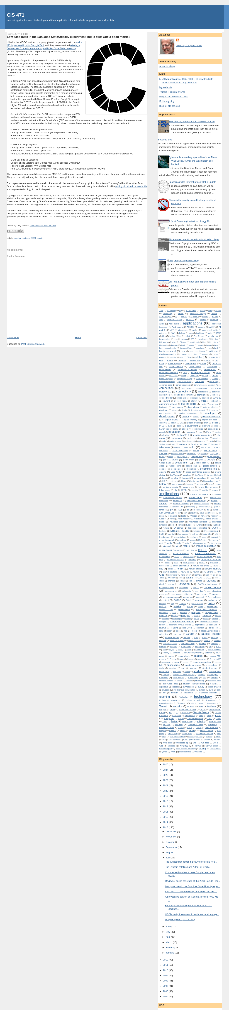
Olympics (211, 580)
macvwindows (180, 537)
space (171, 656)
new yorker (172, 575)
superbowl (163, 687)
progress (196, 612)
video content (206, 730)
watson (209, 737)
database (163, 410)
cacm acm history (197, 351)
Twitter (174, 721)
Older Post (142, 337)
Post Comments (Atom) (33, 344)
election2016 (182, 435)
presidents (163, 613)
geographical (182, 457)
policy (211, 603)
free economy (210, 450)
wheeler (217, 739)
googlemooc (177, 469)
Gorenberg (191, 469)
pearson (199, 600)
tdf (164, 692)
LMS (161, 534)
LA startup (178, 528)
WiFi (195, 742)
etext (211, 441)
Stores (179, 681)
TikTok (203, 709)
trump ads (169, 718)
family (186, 447)
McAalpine (202, 540)
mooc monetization (205, 553)
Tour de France (201, 712)
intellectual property (196, 500)
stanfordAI (164, 671)
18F (161, 310)
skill (164, 650)
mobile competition (206, 546)
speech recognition (202, 662)
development (167, 416)
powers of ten (166, 610)
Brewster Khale (185, 348)
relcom (162, 625)
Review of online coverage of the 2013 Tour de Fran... (192, 881)
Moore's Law (188, 557)
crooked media (180, 401)
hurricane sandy (170, 487)
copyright (201, 395)
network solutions (170, 572)
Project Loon (211, 612)
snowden (199, 649)
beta (175, 339)
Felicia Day (205, 447)
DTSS (161, 426)
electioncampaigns (203, 435)
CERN (170, 360)
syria (211, 690)
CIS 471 (16, 15)
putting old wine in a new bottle (131, 186)
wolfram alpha (212, 746)
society (165, 652)
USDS (189, 728)
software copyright (192, 652)
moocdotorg (164, 556)
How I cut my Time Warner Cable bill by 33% (192, 121)
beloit (187, 336)
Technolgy (183, 697)
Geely (170, 457)
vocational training (204, 733)
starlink (198, 671)
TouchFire (185, 713)
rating (196, 618)
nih (190, 575)
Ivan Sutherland (166, 513)
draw (206, 423)
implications (169, 494)
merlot (178, 543)
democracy (213, 410)
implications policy (199, 494)
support (175, 687)
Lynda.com (164, 537)
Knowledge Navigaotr (198, 522)
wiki (161, 746)
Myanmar (214, 563)
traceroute (176, 716)
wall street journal (177, 737)
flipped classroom (180, 450)
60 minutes (191, 310)
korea (180, 525)
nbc (161, 568)
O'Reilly (171, 578)
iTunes (215, 510)
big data (214, 339)
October (170, 842)
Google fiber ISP (202, 463)
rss (185, 631)
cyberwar (213, 404)
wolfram (198, 746)
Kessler (162, 518)
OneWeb (184, 583)
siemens (214, 644)
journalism (172, 516)
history (162, 484)
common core (165, 385)
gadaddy (203, 454)
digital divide (171, 419)
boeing (174, 345)
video (192, 730)
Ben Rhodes (199, 336)
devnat (185, 416)
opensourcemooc (171, 597)
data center (177, 407)
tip (177, 713)
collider (215, 379)
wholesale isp (182, 742)
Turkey (181, 719)
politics (162, 606)
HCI (163, 481)
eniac (164, 441)
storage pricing (166, 680)
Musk (176, 563)
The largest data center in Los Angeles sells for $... (191, 861)
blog (204, 342)
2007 (166, 986)
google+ (163, 469)
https (210, 484)
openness (216, 594)
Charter (207, 360)
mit (177, 546)
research (213, 624)
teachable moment (208, 692)
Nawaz (215, 566)
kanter (183, 516)
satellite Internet (211, 633)
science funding (177, 640)
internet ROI (178, 506)
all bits (215, 316)
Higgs (184, 481)
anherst (203, 320)
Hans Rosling (215, 478)
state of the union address (183, 675)
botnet (200, 345)
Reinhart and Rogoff (209, 622)
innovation (177, 500)
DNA (182, 423)
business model (167, 351)
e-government (191, 426)
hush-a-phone (188, 487)
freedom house (177, 454)
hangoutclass (200, 478)
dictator (196, 417)
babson (182, 333)
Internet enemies (201, 504)
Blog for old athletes (169, 106)
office (161, 581)
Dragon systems (194, 423)
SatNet (186, 637)
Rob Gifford (187, 628)
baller (210, 333)
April (168, 937)
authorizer (163, 333)
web (163, 740)
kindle (161, 522)
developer (210, 413)
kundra (199, 525)
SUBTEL (213, 684)
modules (26, 238)
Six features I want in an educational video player (194, 239)
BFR (192, 339)
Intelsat (214, 500)
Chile (161, 363)
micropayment (215, 543)
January (170, 952)
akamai (184, 316)
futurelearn (191, 454)
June (168, 926)
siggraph (162, 647)
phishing (162, 604)
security (217, 640)
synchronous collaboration (184, 690)
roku (161, 631)
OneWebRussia (166, 587)
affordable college (198, 314)
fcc (193, 447)
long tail (171, 534)
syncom (202, 690)
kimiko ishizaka (212, 519)
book (183, 345)
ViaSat (183, 731)
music (167, 563)
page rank (200, 597)
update (181, 728)
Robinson (200, 628)
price (174, 613)
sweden (165, 690)
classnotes (194, 375)
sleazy (180, 650)
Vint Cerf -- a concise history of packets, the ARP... (191, 891)
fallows (177, 447)
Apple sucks (174, 324)
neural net (185, 572)
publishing (206, 615)
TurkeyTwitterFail (195, 718)
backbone (200, 333)
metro (187, 543)
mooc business (181, 553)
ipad (216, 506)
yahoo (164, 752)
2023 (166, 775)
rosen (169, 631)
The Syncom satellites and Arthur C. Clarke (187, 867)
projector (163, 615)
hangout (185, 478)
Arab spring (177, 327)
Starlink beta (215, 671)
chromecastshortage (168, 372)
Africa (214, 313)
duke (170, 426)
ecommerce (197, 429)
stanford (193, 668)
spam (181, 659)
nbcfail (170, 569)
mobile (186, 546)
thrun (172, 709)
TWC (209, 718)
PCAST (177, 600)
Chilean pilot (190, 363)
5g (180, 310)
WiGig (215, 743)
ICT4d (184, 490)
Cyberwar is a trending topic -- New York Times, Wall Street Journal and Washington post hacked (193, 161)
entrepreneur (175, 441)
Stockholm (193, 677)
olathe (182, 581)
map (204, 537)
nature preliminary (180, 565)
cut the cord (188, 403)
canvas (205, 354)
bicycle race (203, 339)
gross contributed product (198, 472)
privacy (183, 612)
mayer (192, 540)
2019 (166, 796)
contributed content (183, 395)
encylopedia (191, 438)
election (166, 435)
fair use (214, 444)
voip (164, 736)
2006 (166, 991)
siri (210, 646)
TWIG (218, 719)
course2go (194, 398)
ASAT (212, 327)
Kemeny (204, 516)
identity (205, 490)
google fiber (181, 462)
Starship (165, 675)
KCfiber (193, 516)
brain (216, 345)
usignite (162, 731)
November (171, 836)
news (183, 575)
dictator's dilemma (212, 416)
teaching (164, 696)
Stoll (204, 678)
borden (191, 345)
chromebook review (187, 369)
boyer (208, 345)
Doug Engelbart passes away (184, 260)
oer (216, 578)
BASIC (218, 333)
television (177, 706)
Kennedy (214, 516)
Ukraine (178, 724)
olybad (199, 581)
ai (176, 316)
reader (206, 619)
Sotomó (208, 652)
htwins (218, 484)
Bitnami (183, 342)
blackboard (194, 342)
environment (189, 441)
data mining (193, 407)
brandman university (167, 348)
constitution (203, 392)
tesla (201, 706)
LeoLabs (162, 531)
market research (166, 540)
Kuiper (189, 525)
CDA (189, 357)
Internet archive (181, 503)
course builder (165, 398)
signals (173, 646)
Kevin (172, 519)
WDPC (218, 737)
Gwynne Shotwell (214, 475)
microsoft (166, 546)
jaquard (193, 513)
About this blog (167, 66)
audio (194, 330)
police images (197, 604)
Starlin (187, 672)
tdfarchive (188, 692)
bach (191, 333)
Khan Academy (184, 519)
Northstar (198, 575)
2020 (166, 790)
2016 (166, 811)
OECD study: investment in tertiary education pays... (192, 914)
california (213, 351)
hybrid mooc (164, 490)
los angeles (183, 534)
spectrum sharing (170, 662)
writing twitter (215, 749)
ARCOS (190, 327)
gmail (201, 460)
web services (174, 740)
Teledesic (181, 703)
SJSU (33, 238)
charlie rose (195, 360)
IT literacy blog (166, 101)
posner (190, 606)
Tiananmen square (187, 709)
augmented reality (210, 330)
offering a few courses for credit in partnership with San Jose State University (43, 47)
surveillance (188, 687)
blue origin (163, 345)
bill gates (163, 342)
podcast (182, 603)
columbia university (167, 382)
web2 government (191, 739)
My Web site (165, 87)
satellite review (172, 637)
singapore (199, 646)
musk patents (188, 563)
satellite (190, 634)
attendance (182, 330)
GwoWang (198, 475)
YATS (173, 751)
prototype (185, 615)
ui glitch (166, 725)
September (172, 847)
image (215, 490)
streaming (199, 680)
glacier (165, 460)
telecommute (211, 700)
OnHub (196, 588)
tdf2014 (174, 692)
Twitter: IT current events (172, 92)
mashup (182, 540)
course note (181, 398)
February (171, 947)
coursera (205, 398)
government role (208, 468)
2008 (166, 980)
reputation (200, 624)
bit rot (174, 342)
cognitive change (184, 379)
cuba (203, 400)
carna (215, 354)
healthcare (173, 481)
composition (186, 388)
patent (166, 600)
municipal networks (211, 559)
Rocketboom (213, 628)
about (202, 311)
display (173, 423)
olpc (190, 581)
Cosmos (214, 395)
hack (164, 478)
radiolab (165, 619)
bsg (209, 348)
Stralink (189, 681)
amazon (190, 319)
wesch (207, 739)
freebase (163, 453)
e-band (178, 426)
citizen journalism (200, 372)
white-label (167, 743)
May (168, 931)
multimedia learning (175, 560)
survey (201, 687)
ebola (175, 429)
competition (166, 388)
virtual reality (173, 734)
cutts (204, 404)
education (174, 431)
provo (196, 616)
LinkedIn (196, 531)
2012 (166, 959)
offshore (171, 581)
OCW (200, 578)
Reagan (162, 622)
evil (173, 444)
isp (188, 509)
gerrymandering (213, 456)
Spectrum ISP (215, 659)
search (207, 640)
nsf (214, 575)
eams (216, 426)
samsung (177, 634)
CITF (185, 373)
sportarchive (173, 665)
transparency (190, 716)
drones (215, 423)
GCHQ (162, 457)
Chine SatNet (195, 367)
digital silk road (209, 419)
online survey (171, 591)
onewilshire (183, 588)
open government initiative (182, 594)
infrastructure (195, 497)
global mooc (188, 459)
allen (161, 320)
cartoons (162, 357)
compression (201, 388)
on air (171, 584)
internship (191, 507)
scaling (214, 637)
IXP (179, 513)
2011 (166, 965)
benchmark (213, 336)
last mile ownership (197, 528)
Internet (163, 503)
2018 (166, 801)
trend (209, 716)
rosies (178, 631)
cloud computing (166, 379)
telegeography (197, 703)
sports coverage (193, 665)
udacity (40, 238)
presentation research (206, 609)
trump (218, 715)
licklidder (185, 531)
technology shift (193, 700)
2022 (166, 780)
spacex (198, 655)
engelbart (204, 438)
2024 (166, 769)
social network (214, 649)
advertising (167, 314)
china (203, 363)
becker (172, 336)
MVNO (202, 562)
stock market (178, 678)
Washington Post (195, 737)
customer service (168, 404)
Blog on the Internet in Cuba (173, 96)
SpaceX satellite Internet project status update (192, 182)
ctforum (194, 401)
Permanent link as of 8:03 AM (43, 226)
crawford (166, 401)
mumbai (192, 559)
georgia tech (197, 456)
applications (193, 323)
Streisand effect (214, 681)
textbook (211, 706)
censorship (213, 357)
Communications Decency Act (206, 385)
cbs (181, 357)
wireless (184, 745)
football (196, 450)
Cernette (182, 360)
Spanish (190, 659)
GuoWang (174, 475)
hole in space (177, 484)
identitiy (195, 490)
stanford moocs (209, 668)
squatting (172, 668)
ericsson (201, 441)
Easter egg (164, 429)
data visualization (210, 407)
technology (203, 696)
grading (17, 238)
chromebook (165, 369)
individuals (217, 494)
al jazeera (195, 316)
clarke (183, 375)
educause (191, 432)
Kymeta (166, 528)
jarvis (202, 513)
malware (194, 537)
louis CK (207, 534)
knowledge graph (176, 522)
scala (196, 638)
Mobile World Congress (170, 550)
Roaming (174, 628)
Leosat (173, 530)
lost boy (195, 534)
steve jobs (213, 674)
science (162, 640)
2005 (166, 996)
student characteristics (194, 683)
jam (185, 513)
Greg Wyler (176, 472)
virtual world (187, 734)
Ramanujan (177, 619)
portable (177, 606)
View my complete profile (189, 45)
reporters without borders (180, 625)
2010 (166, 970)
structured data (170, 683)
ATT (172, 330)
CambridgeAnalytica (167, 354)
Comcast (199, 381)
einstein (218, 432)
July (168, 857)
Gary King (214, 454)
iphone (162, 509)
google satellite (210, 466)
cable (183, 351)
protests (174, 616)
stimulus (163, 677)
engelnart (217, 438)
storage (214, 677)
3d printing (171, 311)
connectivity (183, 391)
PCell (188, 600)
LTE (216, 534)
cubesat (214, 401)
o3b (180, 578)
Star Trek (177, 672)
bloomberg (213, 342)
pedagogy (212, 600)
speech (186, 662)
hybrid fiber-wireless (208, 487)
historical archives (210, 481)
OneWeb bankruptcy (207, 584)
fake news (164, 447)
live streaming (211, 531)
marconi (214, 537)
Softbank (176, 653)
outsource (187, 597)
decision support (198, 410)
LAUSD (215, 528)
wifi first (205, 742)
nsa (207, 575)
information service (172, 497)
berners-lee (164, 339)
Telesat (163, 706)
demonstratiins (165, 413)
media (169, 543)
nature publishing (201, 565)
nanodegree (164, 566)
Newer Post (13, 337)
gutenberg (187, 475)
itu (208, 510)
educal (162, 432)
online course (212, 587)
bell (180, 336)
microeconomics (199, 543)
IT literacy (198, 509)
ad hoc (218, 311)
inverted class (204, 507)
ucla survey (187, 721)
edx (200, 432)
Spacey (173, 659)
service (202, 643)
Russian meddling (209, 631)
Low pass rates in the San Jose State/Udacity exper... (192, 886)
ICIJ (175, 490)
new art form (208, 572)
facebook (183, 444)
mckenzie (214, 540)
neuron (196, 572)
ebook (185, 429)
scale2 (205, 638)
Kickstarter (198, 519)
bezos (184, 339)
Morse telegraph (205, 556)
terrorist (190, 706)
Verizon (172, 730)
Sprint (161, 668)
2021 (166, 785)
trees (201, 716)
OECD (208, 578)
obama (189, 577)
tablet (219, 690)
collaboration (202, 378)
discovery (163, 423)
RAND (188, 619)
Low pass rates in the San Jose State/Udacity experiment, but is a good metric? (68, 36)
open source (202, 594)
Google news (175, 466)
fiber (216, 447)
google (211, 459)
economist (213, 429)
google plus (191, 466)
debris (184, 410)
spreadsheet (211, 665)
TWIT (164, 721)
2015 (166, 817)
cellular (198, 357)
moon (176, 557)
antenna (214, 319)
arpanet (201, 327)
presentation (184, 609)
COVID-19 (217, 398)
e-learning (206, 426)
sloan (188, 649)
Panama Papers (214, 597)
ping (172, 604)
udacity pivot (215, 721)
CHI (216, 360)
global (175, 459)
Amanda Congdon (174, 320)
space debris (184, 656)
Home (78, 337)
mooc (202, 550)
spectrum (201, 659)
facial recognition (199, 444)
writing (202, 748)
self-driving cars (170, 644)
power (200, 607)
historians (195, 481)
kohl (172, 525)
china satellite (176, 366)
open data (199, 591)
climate (205, 375)
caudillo (173, 357)
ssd (182, 668)
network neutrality (212, 569)
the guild (162, 709)
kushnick (217, 525)
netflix (180, 568)
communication (183, 385)
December (171, 831)
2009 (166, 975)
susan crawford (214, 687)
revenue (162, 628)
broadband (200, 348)
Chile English (174, 363)
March (169, 942)
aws (173, 333)
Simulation (186, 646)
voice (219, 734)
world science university (186, 749)
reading (215, 619)
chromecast (210, 369)
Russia (194, 631)
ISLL (180, 509)
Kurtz (207, 525)
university (212, 724)
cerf (161, 360)
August (170, 852)
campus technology (189, 354)
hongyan (189, 484)
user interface (211, 727)
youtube (198, 751)
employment (176, 438)
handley (174, 478)
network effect (195, 569)
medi (161, 543)
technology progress (169, 700)
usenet (198, 728)
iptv (171, 509)
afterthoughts (165, 316)
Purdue (218, 616)
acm (210, 311)
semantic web (187, 643)
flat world (163, 450)
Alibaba (205, 316)
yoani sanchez (185, 752)
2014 (166, 822)
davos (174, 410)
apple (161, 323)
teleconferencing (166, 703)
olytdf (161, 584)
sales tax (163, 634)
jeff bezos (211, 513)
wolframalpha (165, 748)
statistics (201, 675)
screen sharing (194, 641)
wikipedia (171, 746)
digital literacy (190, 419)
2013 (166, 827)
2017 (166, 806)
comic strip (213, 382)
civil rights (173, 375)
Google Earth (165, 463)
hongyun (201, 484)
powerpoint (212, 606)
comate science (185, 382)
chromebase (212, 367)
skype (171, 650)
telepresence (212, 703)
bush (216, 348)
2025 (166, 764)
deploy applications (188, 413)
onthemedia (186, 591)
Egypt (208, 432)
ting (170, 712)
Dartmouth (163, 407)
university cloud (166, 727)
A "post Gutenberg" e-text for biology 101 (190, 221)
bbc (163, 336)
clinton (215, 375)
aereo (181, 313)
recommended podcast (182, 621)
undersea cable (195, 724)
